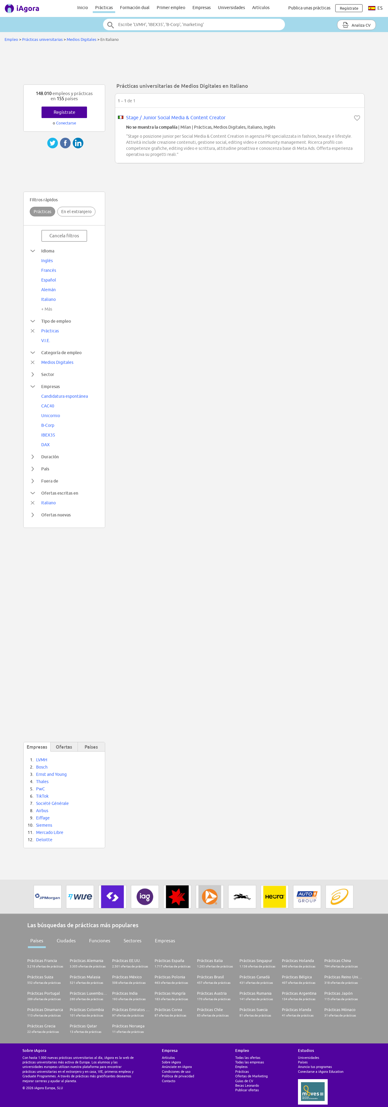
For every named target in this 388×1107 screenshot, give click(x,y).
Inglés (47, 260)
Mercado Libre (49, 832)
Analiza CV (356, 24)
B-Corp (47, 425)
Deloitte (44, 839)
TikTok (42, 796)
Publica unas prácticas (309, 7)
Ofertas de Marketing (251, 1076)
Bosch (42, 767)
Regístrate (64, 112)
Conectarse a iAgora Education (320, 1071)
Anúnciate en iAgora (177, 1067)
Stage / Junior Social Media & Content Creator (176, 117)
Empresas (201, 7)
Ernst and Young (51, 774)
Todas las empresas (249, 1062)
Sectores (133, 940)
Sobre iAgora (171, 1062)
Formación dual (134, 7)
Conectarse (66, 122)
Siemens (44, 825)
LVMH (41, 759)
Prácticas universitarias (42, 39)
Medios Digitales (81, 39)
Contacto (168, 1081)
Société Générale (52, 803)
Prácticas (104, 7)
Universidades (231, 7)
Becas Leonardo (247, 1085)
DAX (45, 444)
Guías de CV (244, 1081)
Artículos (260, 7)
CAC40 (47, 406)
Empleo (11, 39)
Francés (48, 270)
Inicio (82, 7)
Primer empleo (171, 7)
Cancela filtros (64, 235)
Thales (42, 781)
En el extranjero (76, 211)
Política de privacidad (178, 1076)
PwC (40, 788)
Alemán (48, 289)
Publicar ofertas (247, 1090)
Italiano (48, 299)
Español (48, 280)
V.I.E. (45, 340)
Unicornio (50, 415)
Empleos (241, 1067)
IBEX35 (48, 435)
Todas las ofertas (247, 1057)
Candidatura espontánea (64, 396)
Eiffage (43, 817)
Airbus (42, 810)
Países (36, 940)
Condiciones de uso (176, 1071)
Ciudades (66, 940)
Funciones (99, 940)
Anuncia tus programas (315, 1067)
